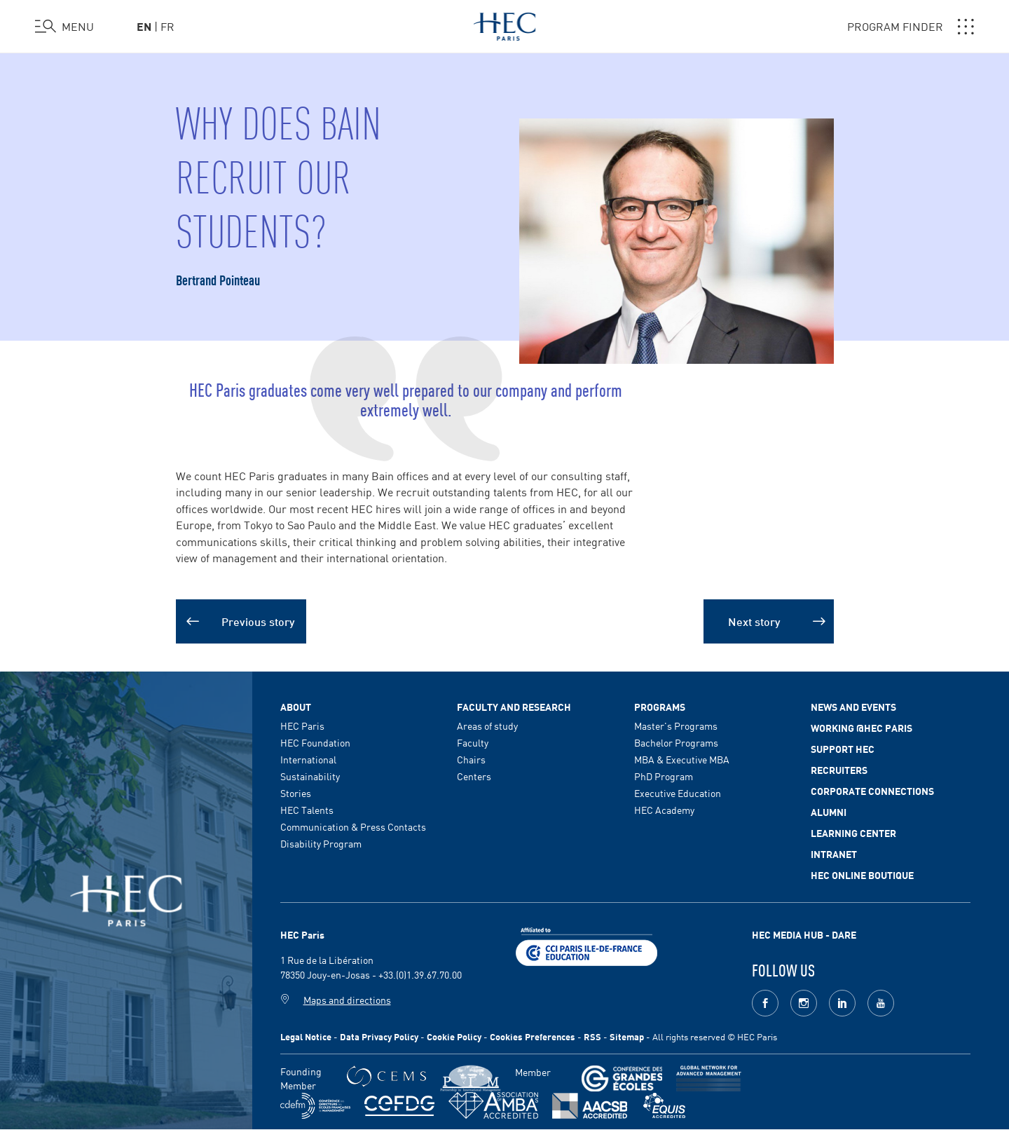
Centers (474, 776)
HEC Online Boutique (862, 875)
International (308, 759)
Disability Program (321, 843)
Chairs (471, 759)
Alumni (828, 812)
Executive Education (677, 793)
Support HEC (842, 749)
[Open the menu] (64, 27)
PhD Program (663, 776)
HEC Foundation (315, 742)
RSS (592, 1036)
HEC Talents (307, 810)
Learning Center (853, 833)
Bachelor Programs (676, 742)
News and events (853, 707)
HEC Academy (664, 810)
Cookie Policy (454, 1036)
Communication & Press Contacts (353, 826)
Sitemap (627, 1036)
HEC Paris (302, 726)
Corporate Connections (872, 791)
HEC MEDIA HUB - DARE (804, 934)
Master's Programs (676, 726)
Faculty (472, 742)
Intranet (834, 854)
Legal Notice (305, 1036)
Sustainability (310, 776)
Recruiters (839, 770)
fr (167, 26)
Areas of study (487, 726)
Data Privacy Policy (379, 1036)
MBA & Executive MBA (681, 759)
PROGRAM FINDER (910, 26)
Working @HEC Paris (861, 728)
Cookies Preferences (532, 1036)
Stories (295, 793)
